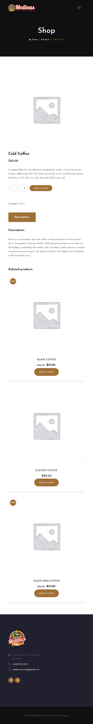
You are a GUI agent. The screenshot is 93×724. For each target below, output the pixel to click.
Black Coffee (46, 359)
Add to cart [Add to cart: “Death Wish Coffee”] (46, 593)
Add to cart (41, 188)
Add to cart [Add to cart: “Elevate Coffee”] (46, 483)
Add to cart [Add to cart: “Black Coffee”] (46, 372)
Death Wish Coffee (46, 581)
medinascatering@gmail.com (26, 670)
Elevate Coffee (46, 470)
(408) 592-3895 (20, 664)
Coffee (22, 204)
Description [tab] (21, 217)
